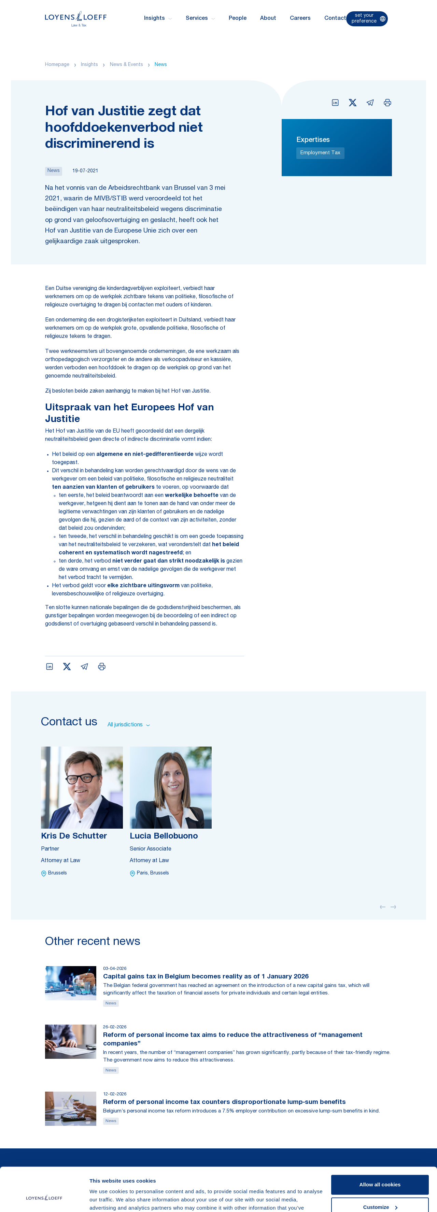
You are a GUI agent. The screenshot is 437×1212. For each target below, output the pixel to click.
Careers (300, 19)
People (237, 19)
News (161, 65)
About (268, 19)
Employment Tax (320, 153)
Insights (89, 65)
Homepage (57, 65)
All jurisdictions (129, 725)
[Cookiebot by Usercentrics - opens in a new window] (44, 1199)
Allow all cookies (380, 1148)
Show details (105, 1198)
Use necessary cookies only (380, 1193)
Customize (380, 1170)
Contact (335, 19)
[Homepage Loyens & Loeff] (76, 18)
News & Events (126, 65)
